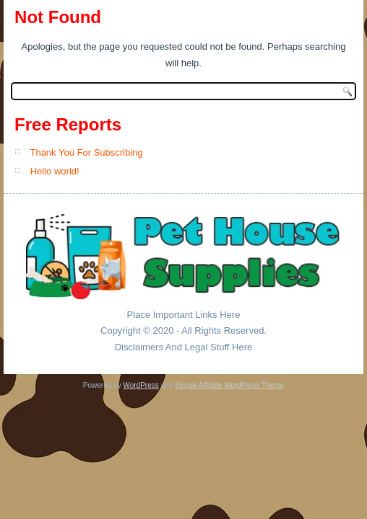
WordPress (140, 385)
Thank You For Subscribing (86, 152)
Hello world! (54, 171)
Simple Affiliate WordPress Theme (229, 385)
